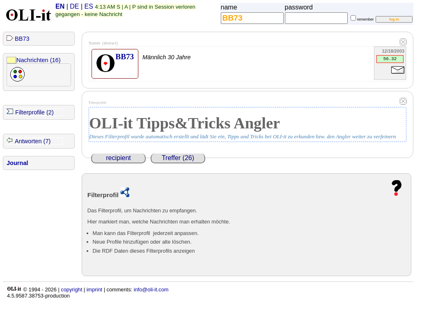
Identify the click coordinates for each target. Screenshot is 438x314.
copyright (71, 289)
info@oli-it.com (151, 289)
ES (89, 6)
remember (365, 19)
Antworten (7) (32, 141)
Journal (17, 163)
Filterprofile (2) (34, 112)
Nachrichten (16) (38, 60)
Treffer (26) (178, 157)
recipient (118, 157)
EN (59, 6)
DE (74, 6)
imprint (94, 289)
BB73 (22, 38)
